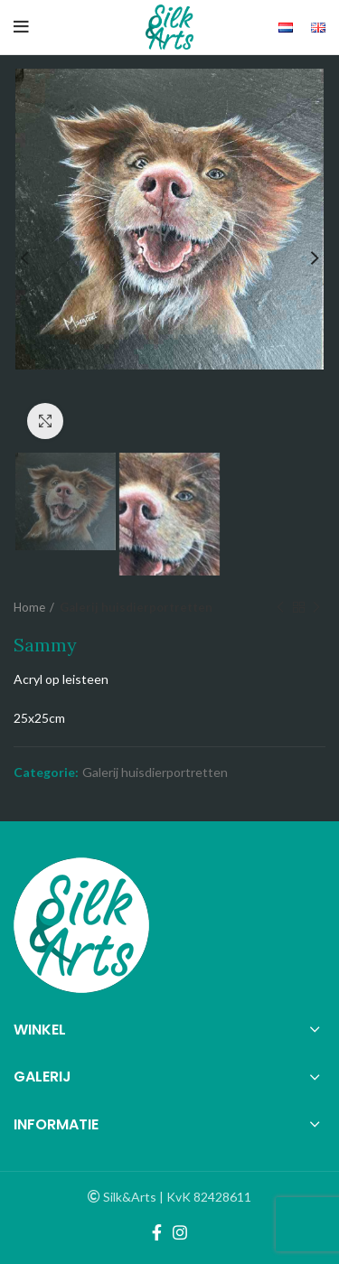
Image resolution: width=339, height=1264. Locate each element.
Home (29, 607)
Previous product (280, 607)
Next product (316, 607)
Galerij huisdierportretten (136, 607)
